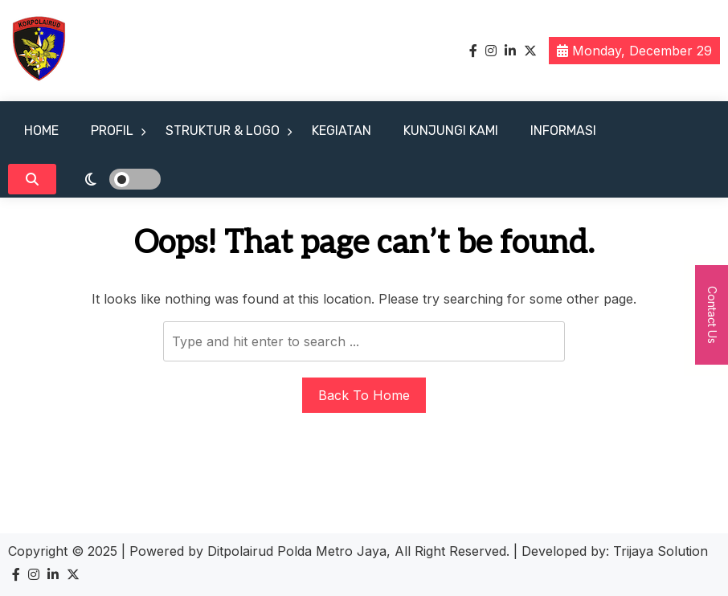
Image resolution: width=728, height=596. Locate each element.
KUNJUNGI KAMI (450, 130)
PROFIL (112, 130)
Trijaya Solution (660, 551)
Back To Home (364, 395)
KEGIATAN (341, 130)
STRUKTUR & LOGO (223, 130)
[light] (112, 179)
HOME (41, 130)
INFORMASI (563, 130)
